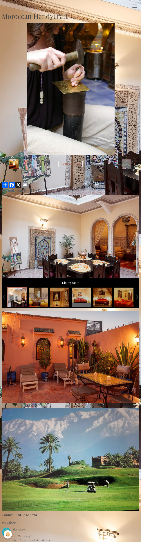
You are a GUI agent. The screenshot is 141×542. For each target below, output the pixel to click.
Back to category (70, 164)
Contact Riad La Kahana (19, 515)
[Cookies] (8, 534)
